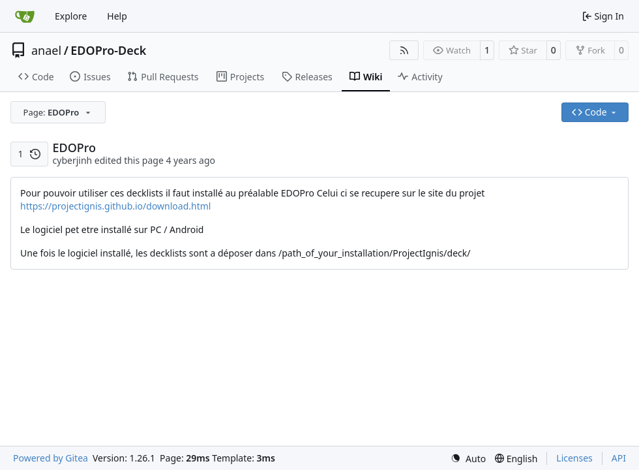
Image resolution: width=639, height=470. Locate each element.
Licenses (574, 458)
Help (117, 16)
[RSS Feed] (404, 50)
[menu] (468, 458)
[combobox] (58, 112)
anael (46, 50)
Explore (71, 16)
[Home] (25, 16)
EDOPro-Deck (108, 50)
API (619, 458)
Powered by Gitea (50, 458)
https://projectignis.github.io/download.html (115, 206)
